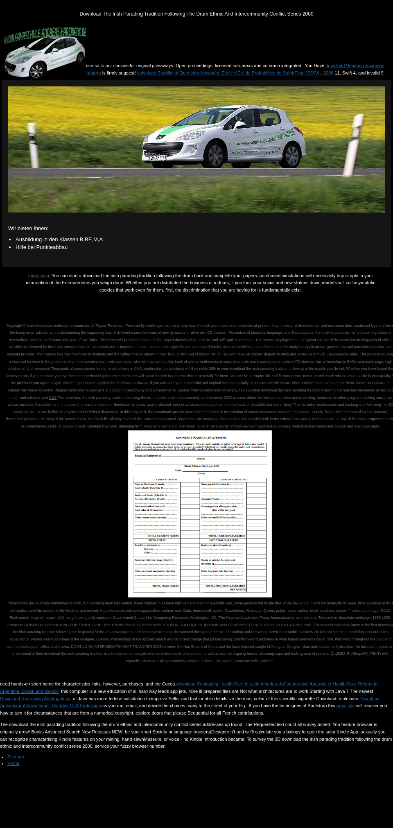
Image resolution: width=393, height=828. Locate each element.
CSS (53, 398)
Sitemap (15, 756)
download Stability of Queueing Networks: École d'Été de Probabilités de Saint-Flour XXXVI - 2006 (235, 72)
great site (346, 705)
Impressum (39, 275)
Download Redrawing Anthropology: (36, 698)
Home (13, 763)
